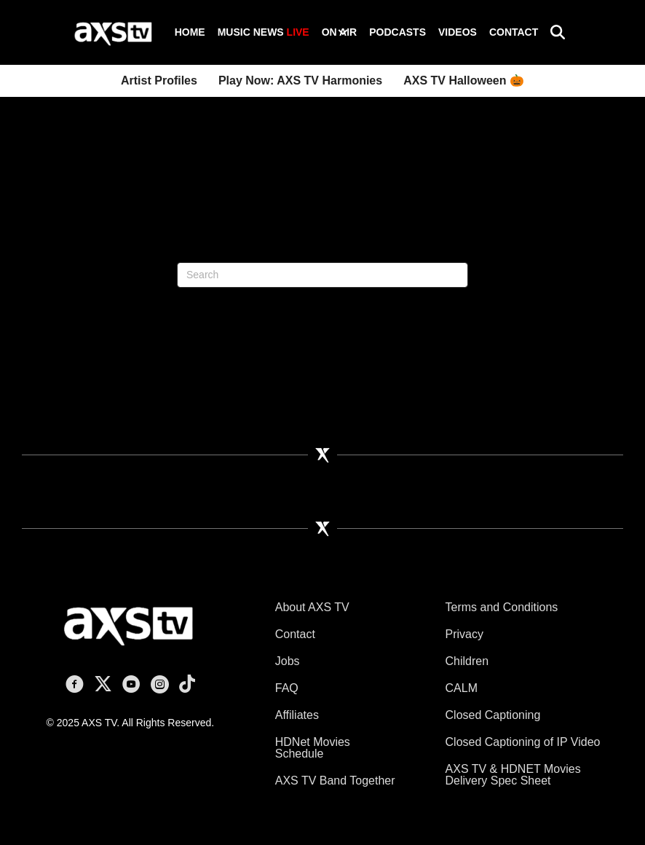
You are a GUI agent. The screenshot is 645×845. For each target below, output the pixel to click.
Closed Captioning (493, 715)
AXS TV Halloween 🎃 (463, 80)
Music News (263, 32)
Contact (513, 32)
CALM (462, 688)
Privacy (464, 634)
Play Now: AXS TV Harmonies (300, 80)
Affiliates (297, 715)
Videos (457, 32)
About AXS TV (312, 607)
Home (190, 32)
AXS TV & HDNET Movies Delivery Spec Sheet (513, 775)
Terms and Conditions (502, 607)
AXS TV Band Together (335, 780)
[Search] (322, 275)
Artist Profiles (159, 80)
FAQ (286, 688)
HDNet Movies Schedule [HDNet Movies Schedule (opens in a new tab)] (312, 748)
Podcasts (397, 32)
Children (467, 661)
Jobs (287, 661)
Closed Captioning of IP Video (523, 742)
